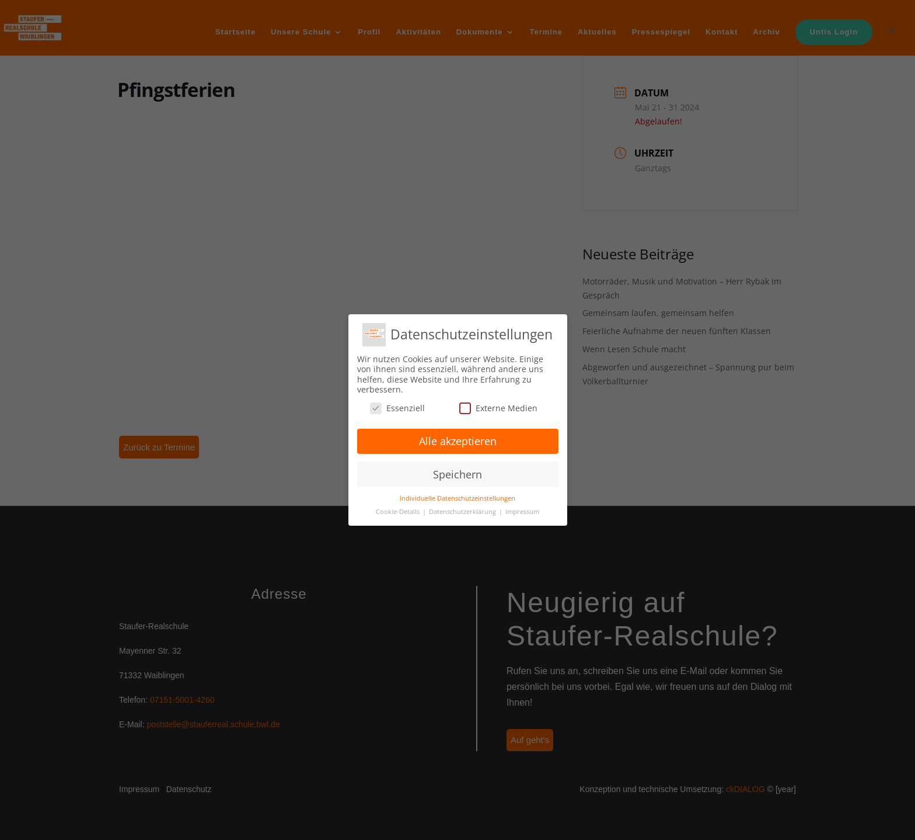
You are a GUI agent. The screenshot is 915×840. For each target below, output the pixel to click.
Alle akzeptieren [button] (458, 441)
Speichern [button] (457, 474)
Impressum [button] (522, 512)
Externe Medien (498, 408)
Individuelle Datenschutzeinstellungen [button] (457, 498)
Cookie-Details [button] (398, 512)
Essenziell (397, 408)
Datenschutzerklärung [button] (463, 512)
